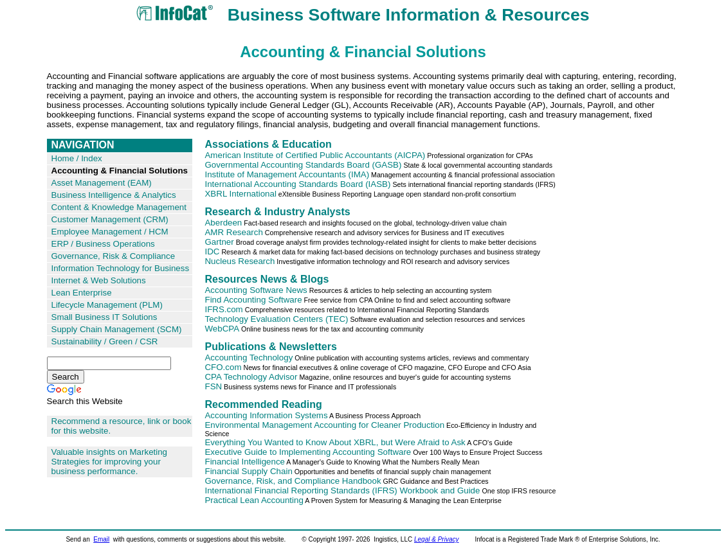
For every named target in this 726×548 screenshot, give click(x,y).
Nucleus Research (239, 261)
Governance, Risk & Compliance (113, 256)
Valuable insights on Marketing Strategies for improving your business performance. (109, 461)
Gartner (218, 242)
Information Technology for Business (120, 268)
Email (101, 539)
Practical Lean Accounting (253, 500)
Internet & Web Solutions (98, 280)
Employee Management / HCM (109, 231)
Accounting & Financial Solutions (119, 170)
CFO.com (222, 367)
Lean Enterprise (81, 292)
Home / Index (76, 158)
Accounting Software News (255, 290)
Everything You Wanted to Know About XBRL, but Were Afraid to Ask (334, 442)
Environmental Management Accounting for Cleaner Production (324, 425)
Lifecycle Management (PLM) (107, 305)
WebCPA (221, 328)
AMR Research (233, 232)
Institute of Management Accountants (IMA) (286, 174)
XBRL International (240, 194)
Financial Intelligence (244, 461)
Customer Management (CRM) (109, 219)
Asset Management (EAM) (101, 183)
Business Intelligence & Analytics (113, 195)
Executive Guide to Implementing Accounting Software (307, 452)
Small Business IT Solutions (104, 317)
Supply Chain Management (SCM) (116, 329)
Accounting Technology (248, 357)
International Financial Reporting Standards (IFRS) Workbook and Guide (342, 490)
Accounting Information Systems (265, 415)
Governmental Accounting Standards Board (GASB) (302, 165)
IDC (211, 251)
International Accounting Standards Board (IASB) (297, 184)
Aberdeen (223, 222)
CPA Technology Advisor (250, 377)
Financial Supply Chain (248, 471)
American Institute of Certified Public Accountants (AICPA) (314, 155)
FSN (213, 386)
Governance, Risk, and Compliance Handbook (292, 481)
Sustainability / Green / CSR (104, 341)
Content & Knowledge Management (118, 207)
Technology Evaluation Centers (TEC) (276, 319)
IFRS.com (223, 309)
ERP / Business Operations (103, 244)
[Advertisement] (616, 331)
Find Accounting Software (253, 300)
